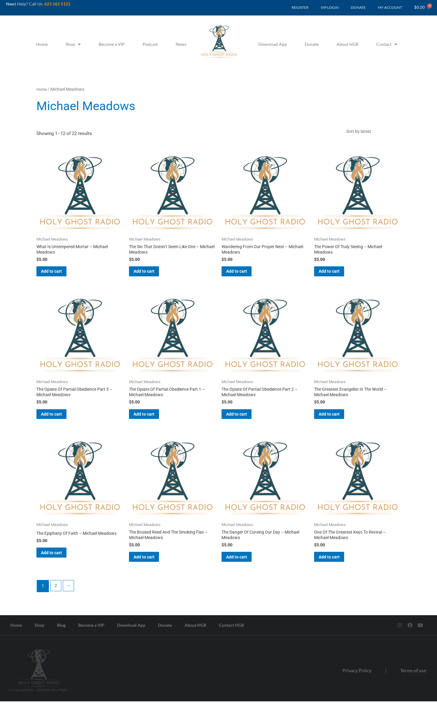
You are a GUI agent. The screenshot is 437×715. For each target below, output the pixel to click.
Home (42, 44)
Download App (272, 44)
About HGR (347, 44)
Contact (386, 44)
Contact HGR (231, 638)
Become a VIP (112, 44)
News (181, 44)
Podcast (150, 44)
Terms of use (413, 684)
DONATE (358, 7)
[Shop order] (372, 132)
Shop (73, 44)
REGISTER (300, 7)
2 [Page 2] (56, 599)
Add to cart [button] (60, 276)
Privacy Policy (356, 684)
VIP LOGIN (330, 7)
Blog (61, 638)
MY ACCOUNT (390, 7)
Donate (312, 44)
